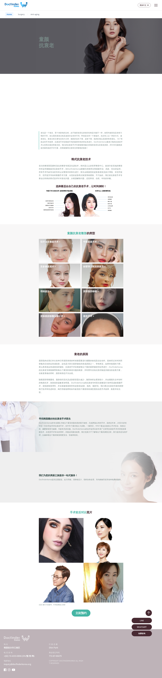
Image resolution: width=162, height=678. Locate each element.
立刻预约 (81, 613)
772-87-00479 (55, 656)
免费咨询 (141, 633)
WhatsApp (142, 627)
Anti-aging (35, 14)
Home (9, 14)
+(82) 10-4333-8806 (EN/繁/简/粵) (19, 656)
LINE (142, 620)
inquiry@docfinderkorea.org (17, 664)
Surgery (21, 14)
